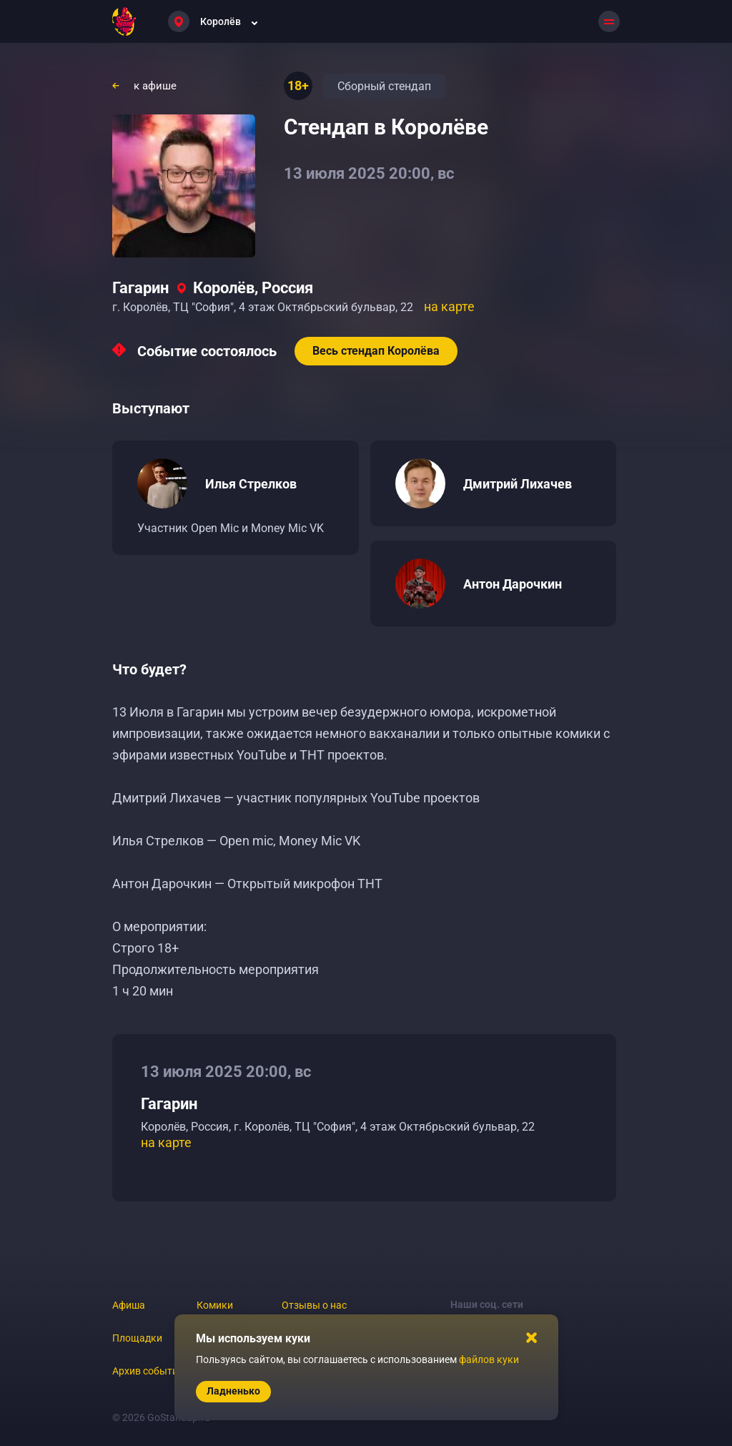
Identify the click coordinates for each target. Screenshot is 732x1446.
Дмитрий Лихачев (517, 483)
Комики (215, 1305)
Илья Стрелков (251, 483)
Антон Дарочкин (512, 583)
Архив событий (148, 1371)
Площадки (137, 1338)
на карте (449, 306)
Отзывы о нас (314, 1305)
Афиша (128, 1305)
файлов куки (489, 1359)
